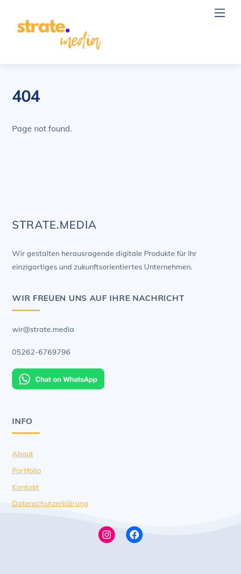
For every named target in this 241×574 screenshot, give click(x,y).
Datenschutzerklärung (50, 503)
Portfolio (26, 470)
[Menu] (220, 12)
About (22, 453)
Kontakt (25, 487)
